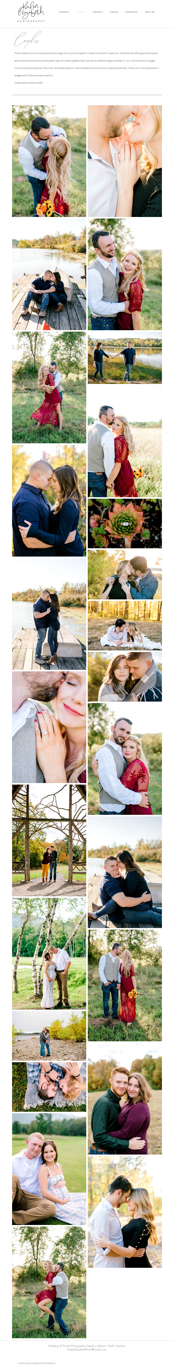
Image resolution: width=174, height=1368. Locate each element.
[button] (64, 12)
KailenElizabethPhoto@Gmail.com (87, 1349)
